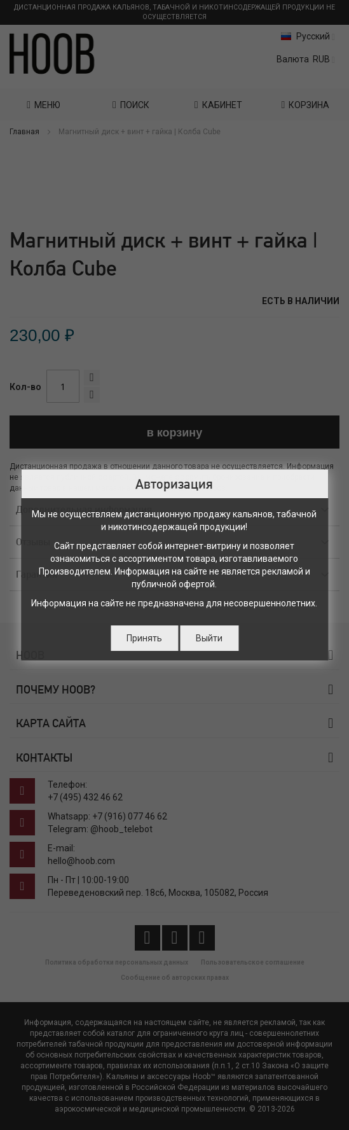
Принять (144, 638)
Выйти (209, 638)
